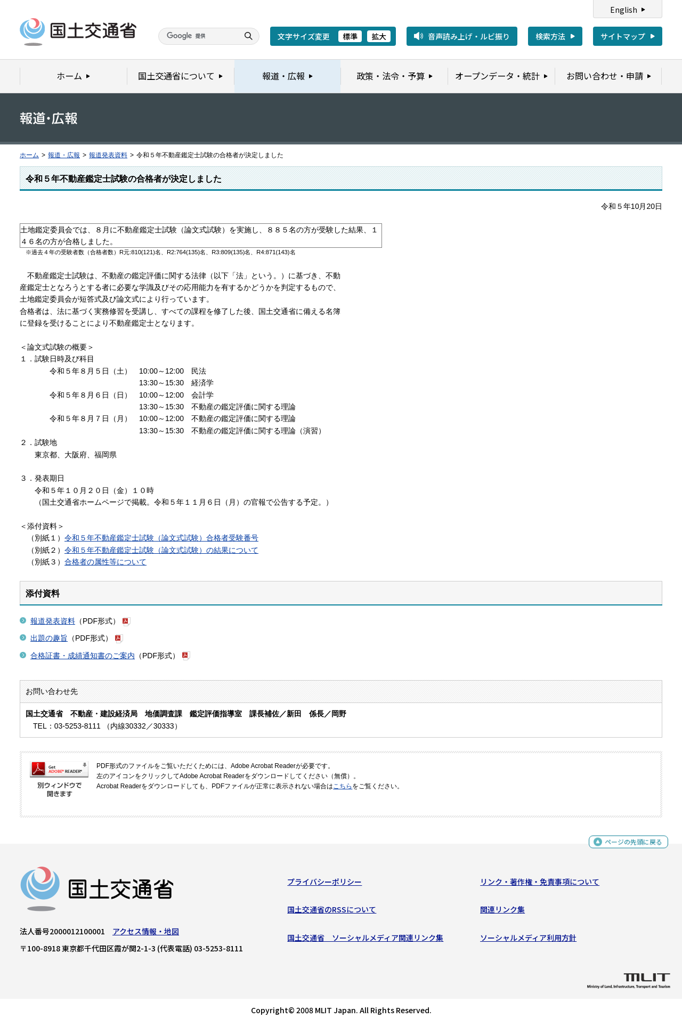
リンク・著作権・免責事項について (539, 884)
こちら (342, 786)
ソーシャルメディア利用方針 (528, 939)
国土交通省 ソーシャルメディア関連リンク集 (365, 939)
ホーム (29, 155)
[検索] (197, 36)
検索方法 (550, 36)
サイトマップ (622, 36)
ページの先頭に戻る (629, 846)
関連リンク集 (502, 912)
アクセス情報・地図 (145, 933)
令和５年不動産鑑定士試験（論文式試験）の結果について (161, 550)
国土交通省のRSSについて (331, 912)
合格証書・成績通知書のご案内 (82, 655)
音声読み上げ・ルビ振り (469, 36)
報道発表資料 (108, 155)
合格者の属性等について (105, 562)
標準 (350, 36)
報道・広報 (64, 155)
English (623, 9)
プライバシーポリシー (324, 884)
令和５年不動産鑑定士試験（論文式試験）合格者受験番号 (161, 538)
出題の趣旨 (49, 638)
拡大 (378, 36)
